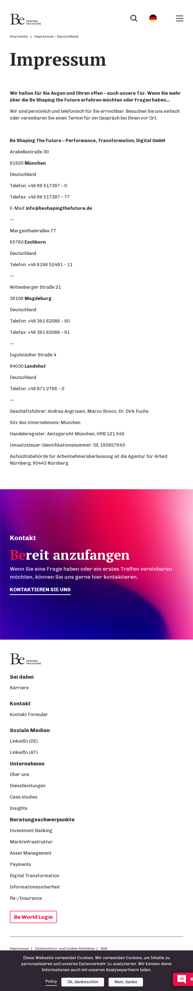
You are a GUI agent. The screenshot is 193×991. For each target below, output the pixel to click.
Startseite (19, 36)
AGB (104, 948)
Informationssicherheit (35, 887)
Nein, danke (126, 981)
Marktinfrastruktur (31, 842)
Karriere (19, 687)
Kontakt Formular (29, 714)
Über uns (19, 774)
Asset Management (31, 853)
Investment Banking (31, 830)
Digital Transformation (34, 875)
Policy (51, 981)
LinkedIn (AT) (24, 752)
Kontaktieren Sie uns (40, 589)
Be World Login (33, 917)
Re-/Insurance (26, 898)
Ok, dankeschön (83, 981)
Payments (20, 864)
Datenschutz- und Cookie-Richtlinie (64, 948)
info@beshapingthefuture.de (59, 208)
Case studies (23, 797)
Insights (18, 808)
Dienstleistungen (27, 785)
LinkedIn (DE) (24, 741)
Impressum (19, 948)
